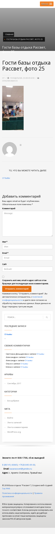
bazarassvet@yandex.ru (21, 468)
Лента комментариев (17, 427)
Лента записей (14, 422)
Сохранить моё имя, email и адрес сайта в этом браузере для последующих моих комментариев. (25, 282)
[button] (47, 3)
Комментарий (8, 208)
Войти (10, 417)
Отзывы (6, 178)
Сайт (4, 264)
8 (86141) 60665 (10, 464)
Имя (4, 241)
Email (5, 253)
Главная (9, 34)
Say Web (6, 488)
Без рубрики (13, 400)
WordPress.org (14, 432)
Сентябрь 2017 (14, 383)
